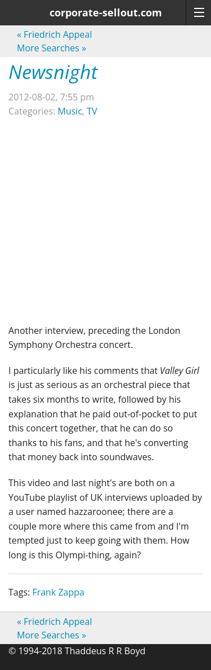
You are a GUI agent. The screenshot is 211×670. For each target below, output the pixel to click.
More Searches (51, 48)
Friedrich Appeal (54, 34)
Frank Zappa (58, 592)
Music (70, 111)
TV (92, 111)
